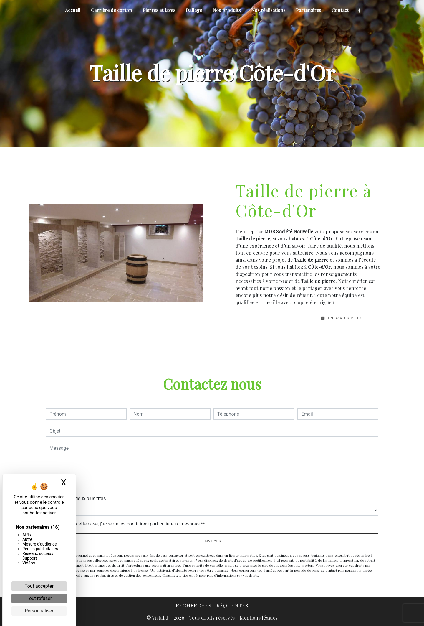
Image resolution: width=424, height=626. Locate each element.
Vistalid (160, 618)
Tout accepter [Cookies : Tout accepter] (39, 586)
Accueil (72, 10)
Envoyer (212, 541)
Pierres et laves (159, 10)
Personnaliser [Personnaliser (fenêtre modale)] (39, 611)
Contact (340, 10)
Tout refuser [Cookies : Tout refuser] (39, 598)
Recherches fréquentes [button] (212, 605)
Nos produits (227, 10)
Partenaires (308, 10)
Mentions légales (257, 618)
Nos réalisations (268, 10)
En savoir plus (341, 318)
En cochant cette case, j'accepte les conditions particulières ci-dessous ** (128, 524)
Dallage (194, 10)
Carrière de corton (111, 10)
